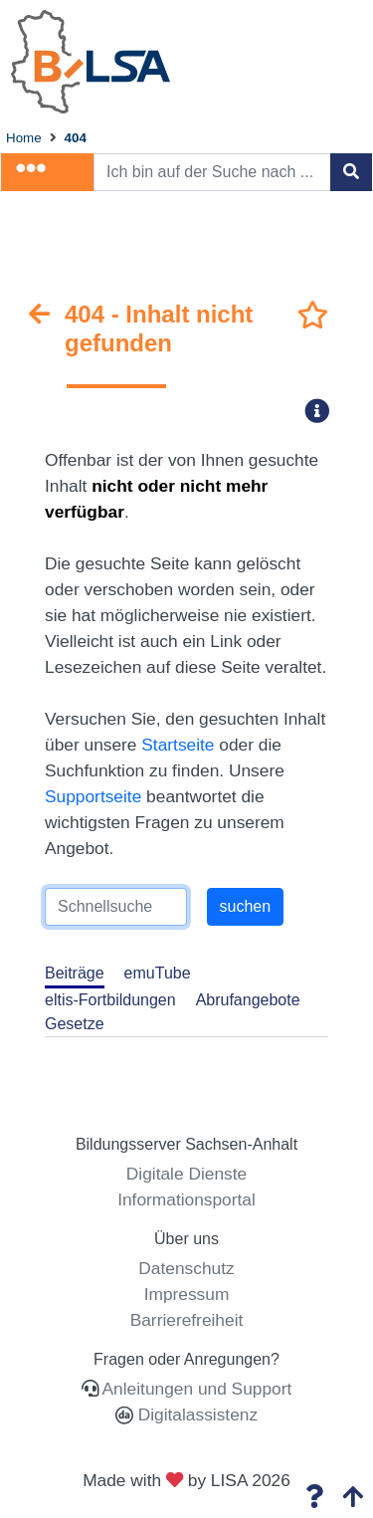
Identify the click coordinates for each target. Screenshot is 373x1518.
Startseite (177, 745)
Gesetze (74, 1023)
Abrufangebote (248, 999)
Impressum (187, 1294)
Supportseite (93, 796)
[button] (323, 410)
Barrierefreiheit (187, 1320)
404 (76, 137)
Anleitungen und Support (197, 1389)
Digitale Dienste (186, 1174)
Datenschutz (186, 1268)
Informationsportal (186, 1199)
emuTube (157, 973)
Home (24, 137)
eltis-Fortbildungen (110, 999)
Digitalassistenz (195, 1414)
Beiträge (74, 973)
